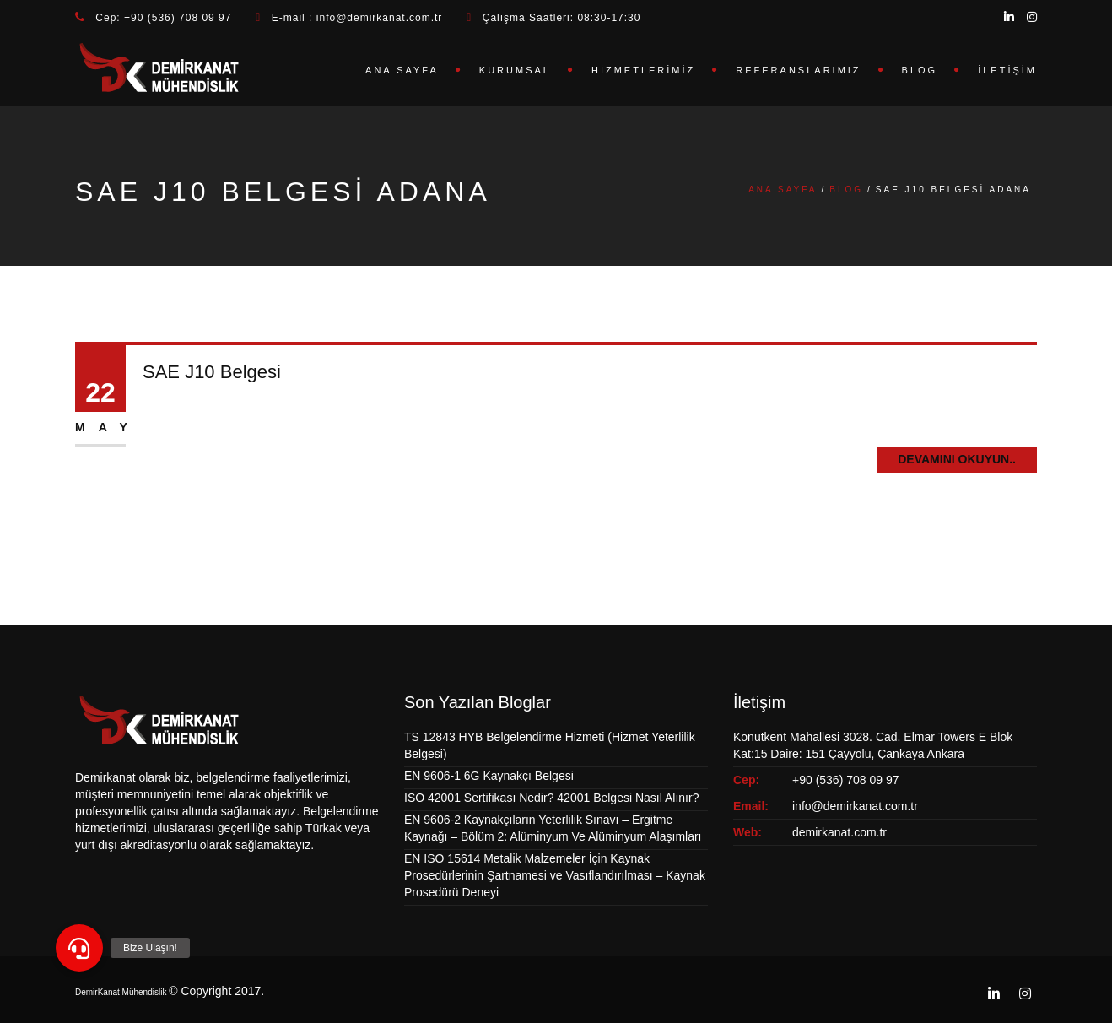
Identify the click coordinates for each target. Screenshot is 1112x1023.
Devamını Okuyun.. (957, 459)
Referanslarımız (798, 70)
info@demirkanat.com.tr (855, 806)
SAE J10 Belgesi (212, 371)
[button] (79, 948)
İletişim (1007, 70)
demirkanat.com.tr (839, 832)
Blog (920, 70)
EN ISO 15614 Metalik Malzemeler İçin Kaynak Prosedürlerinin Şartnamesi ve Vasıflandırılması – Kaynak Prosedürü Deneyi (554, 875)
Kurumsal (515, 70)
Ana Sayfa (402, 70)
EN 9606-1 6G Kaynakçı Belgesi (489, 775)
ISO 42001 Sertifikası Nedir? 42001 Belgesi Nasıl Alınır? (551, 797)
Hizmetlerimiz (643, 70)
